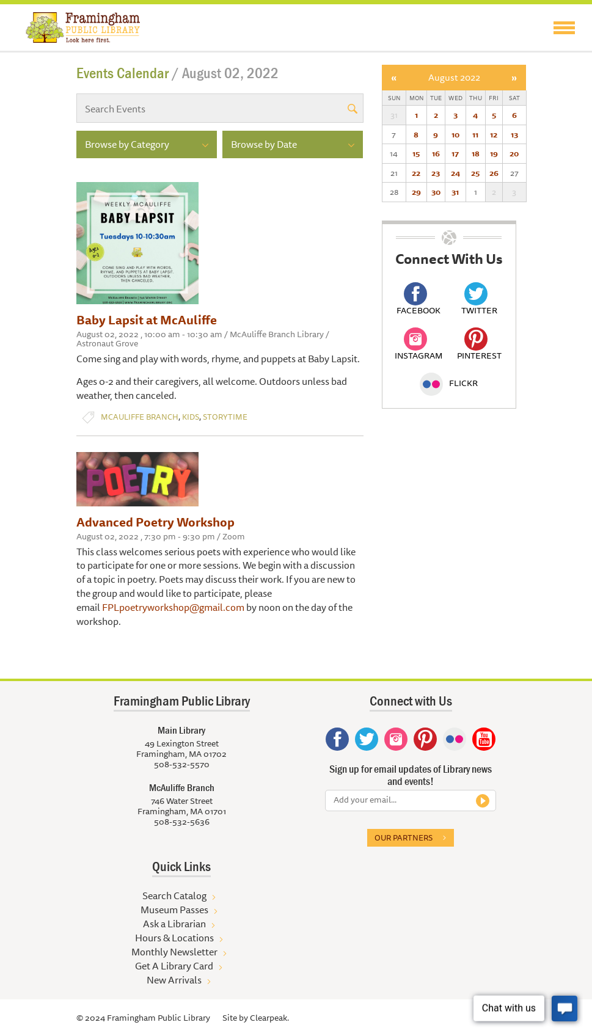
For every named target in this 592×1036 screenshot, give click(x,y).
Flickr (449, 383)
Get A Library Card (174, 965)
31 (455, 192)
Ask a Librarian (174, 923)
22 (416, 173)
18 (476, 153)
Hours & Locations (174, 937)
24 (455, 173)
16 (436, 153)
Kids (190, 416)
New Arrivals (174, 979)
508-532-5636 (182, 821)
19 (494, 153)
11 (475, 134)
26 (494, 173)
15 (416, 153)
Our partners (404, 837)
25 (475, 173)
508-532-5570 (182, 764)
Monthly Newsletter (174, 951)
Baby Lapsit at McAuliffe (146, 319)
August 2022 (454, 77)
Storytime (225, 416)
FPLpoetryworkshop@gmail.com (173, 607)
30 (435, 192)
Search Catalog (174, 895)
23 (435, 173)
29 (416, 192)
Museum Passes (174, 909)
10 (455, 134)
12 (493, 134)
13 (514, 134)
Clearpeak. (269, 1017)
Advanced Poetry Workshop (155, 522)
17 (455, 153)
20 (514, 153)
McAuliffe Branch (139, 416)
